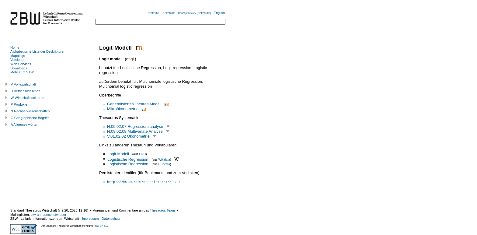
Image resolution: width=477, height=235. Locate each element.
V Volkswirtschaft (23, 84)
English (219, 13)
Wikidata (164, 159)
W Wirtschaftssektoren (27, 98)
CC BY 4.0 (101, 225)
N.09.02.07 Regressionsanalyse (135, 126)
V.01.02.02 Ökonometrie (128, 136)
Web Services (20, 64)
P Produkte (19, 104)
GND (142, 154)
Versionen (17, 59)
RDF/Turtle (169, 13)
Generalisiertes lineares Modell (134, 104)
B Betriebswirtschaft (25, 91)
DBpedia (164, 164)
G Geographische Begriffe (30, 118)
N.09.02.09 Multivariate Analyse (135, 131)
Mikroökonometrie (122, 109)
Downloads (18, 68)
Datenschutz (111, 218)
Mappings (17, 56)
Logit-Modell (118, 154)
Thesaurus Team (162, 210)
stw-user (60, 214)
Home (14, 47)
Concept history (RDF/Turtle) (194, 13)
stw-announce (41, 214)
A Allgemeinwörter (24, 124)
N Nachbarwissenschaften (30, 111)
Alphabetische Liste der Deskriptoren (37, 51)
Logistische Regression (127, 159)
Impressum (90, 218)
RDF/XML (154, 13)
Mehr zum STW (22, 72)
